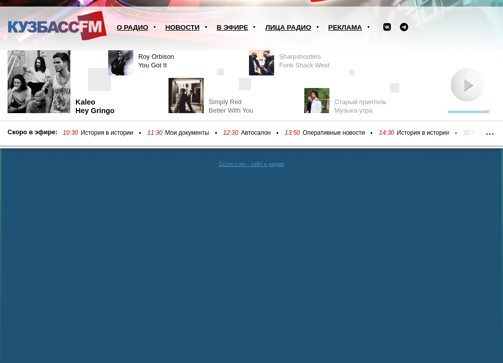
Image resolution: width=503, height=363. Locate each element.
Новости (182, 27)
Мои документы (187, 132)
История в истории (106, 132)
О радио (132, 27)
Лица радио (288, 27)
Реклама (345, 27)
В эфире (232, 27)
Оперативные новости (334, 132)
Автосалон (256, 132)
